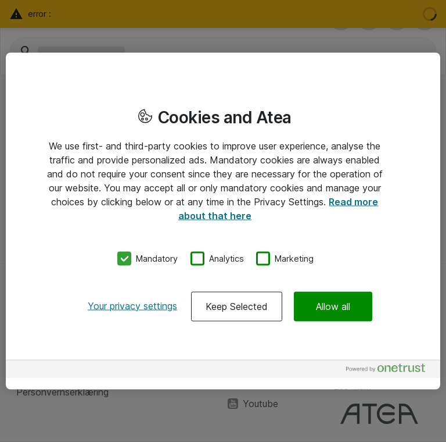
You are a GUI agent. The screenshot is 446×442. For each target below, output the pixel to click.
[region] (223, 221)
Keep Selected (237, 306)
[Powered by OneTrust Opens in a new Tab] (390, 370)
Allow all (333, 306)
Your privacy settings (132, 305)
